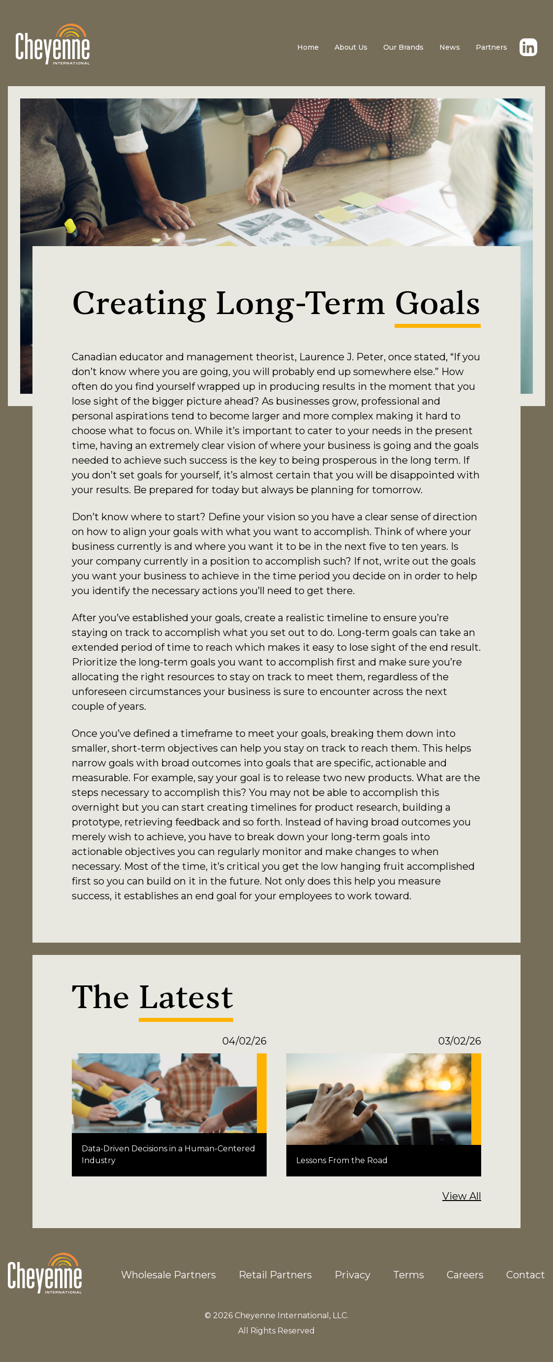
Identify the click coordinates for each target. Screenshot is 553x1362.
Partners (491, 47)
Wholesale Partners (168, 1275)
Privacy (352, 1275)
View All (461, 1196)
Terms (408, 1275)
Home (308, 47)
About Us (351, 47)
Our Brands (403, 47)
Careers (465, 1275)
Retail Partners (275, 1275)
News (449, 47)
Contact (525, 1275)
